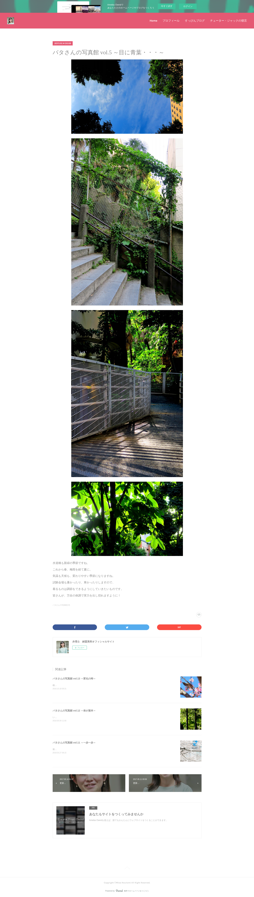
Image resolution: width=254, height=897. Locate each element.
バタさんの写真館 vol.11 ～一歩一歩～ (74, 742)
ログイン (187, 6)
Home (153, 20)
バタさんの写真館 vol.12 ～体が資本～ (74, 710)
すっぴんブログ (195, 20)
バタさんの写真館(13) (61, 605)
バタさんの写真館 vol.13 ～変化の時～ (74, 678)
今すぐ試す (166, 6)
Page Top (127, 868)
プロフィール (171, 20)
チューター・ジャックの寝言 (228, 20)
